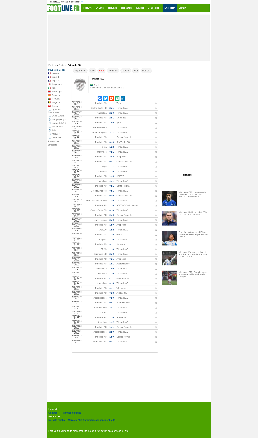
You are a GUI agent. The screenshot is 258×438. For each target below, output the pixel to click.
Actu (101, 70)
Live (92, 70)
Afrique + (54, 134)
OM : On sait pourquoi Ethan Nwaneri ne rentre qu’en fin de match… (193, 234)
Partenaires (53, 141)
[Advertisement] (129, 38)
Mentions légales (72, 412)
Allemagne (55, 91)
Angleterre (55, 84)
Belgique (54, 102)
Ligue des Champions (54, 111)
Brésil (97, 85)
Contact (52, 412)
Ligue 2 (53, 80)
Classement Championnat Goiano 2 (107, 87)
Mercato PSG (75, 420)
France (53, 73)
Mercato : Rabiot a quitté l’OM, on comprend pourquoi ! (193, 213)
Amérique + (55, 126)
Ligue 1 (53, 77)
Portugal (54, 98)
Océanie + (55, 137)
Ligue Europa (56, 115)
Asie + (53, 130)
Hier (136, 70)
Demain (146, 70)
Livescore (52, 145)
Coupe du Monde (56, 70)
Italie (52, 88)
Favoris (125, 70)
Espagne (54, 95)
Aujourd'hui (80, 70)
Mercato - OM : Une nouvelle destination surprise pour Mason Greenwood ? (192, 194)
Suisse (53, 106)
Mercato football (57, 420)
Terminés (113, 70)
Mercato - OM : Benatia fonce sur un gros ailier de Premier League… (193, 274)
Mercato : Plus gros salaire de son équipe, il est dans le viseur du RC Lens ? (194, 254)
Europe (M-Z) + (57, 123)
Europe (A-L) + (57, 119)
